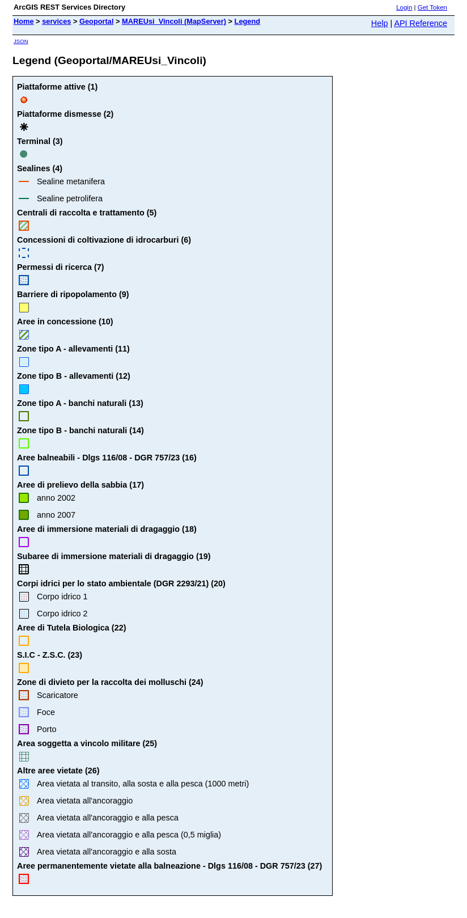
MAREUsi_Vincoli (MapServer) (174, 21)
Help (379, 23)
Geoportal (96, 21)
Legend (248, 21)
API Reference (420, 23)
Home (24, 21)
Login (404, 7)
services (56, 21)
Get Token (432, 7)
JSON (21, 41)
